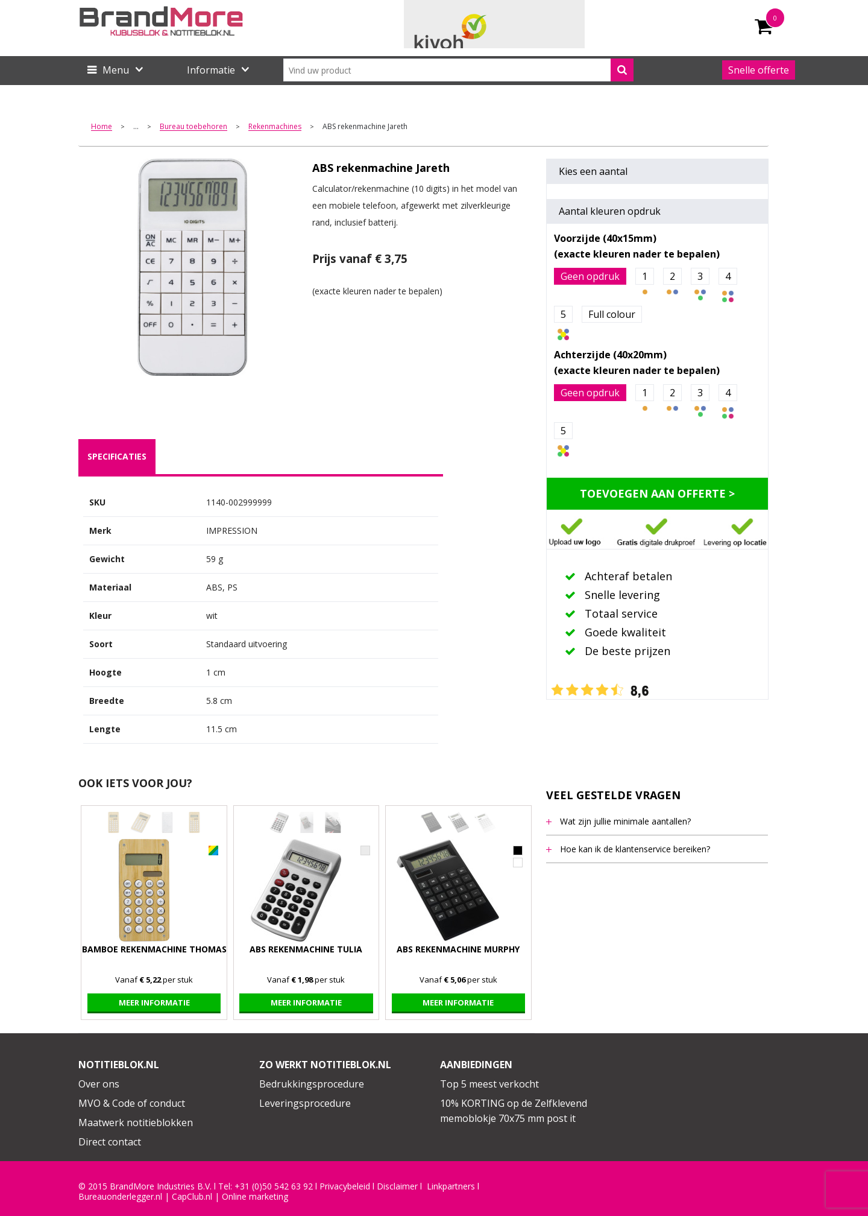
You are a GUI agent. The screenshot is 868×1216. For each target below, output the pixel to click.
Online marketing (255, 1197)
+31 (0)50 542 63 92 (273, 1186)
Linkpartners (451, 1186)
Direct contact (109, 1141)
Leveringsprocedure (305, 1103)
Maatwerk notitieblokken (135, 1122)
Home (101, 127)
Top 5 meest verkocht (489, 1084)
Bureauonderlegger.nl (120, 1197)
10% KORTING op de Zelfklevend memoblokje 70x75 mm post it (513, 1111)
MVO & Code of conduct (131, 1103)
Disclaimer (397, 1186)
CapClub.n (191, 1197)
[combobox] (458, 70)
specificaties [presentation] (116, 456)
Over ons (98, 1084)
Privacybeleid (344, 1186)
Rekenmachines (274, 127)
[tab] (117, 456)
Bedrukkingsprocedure (311, 1084)
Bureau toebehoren (193, 127)
